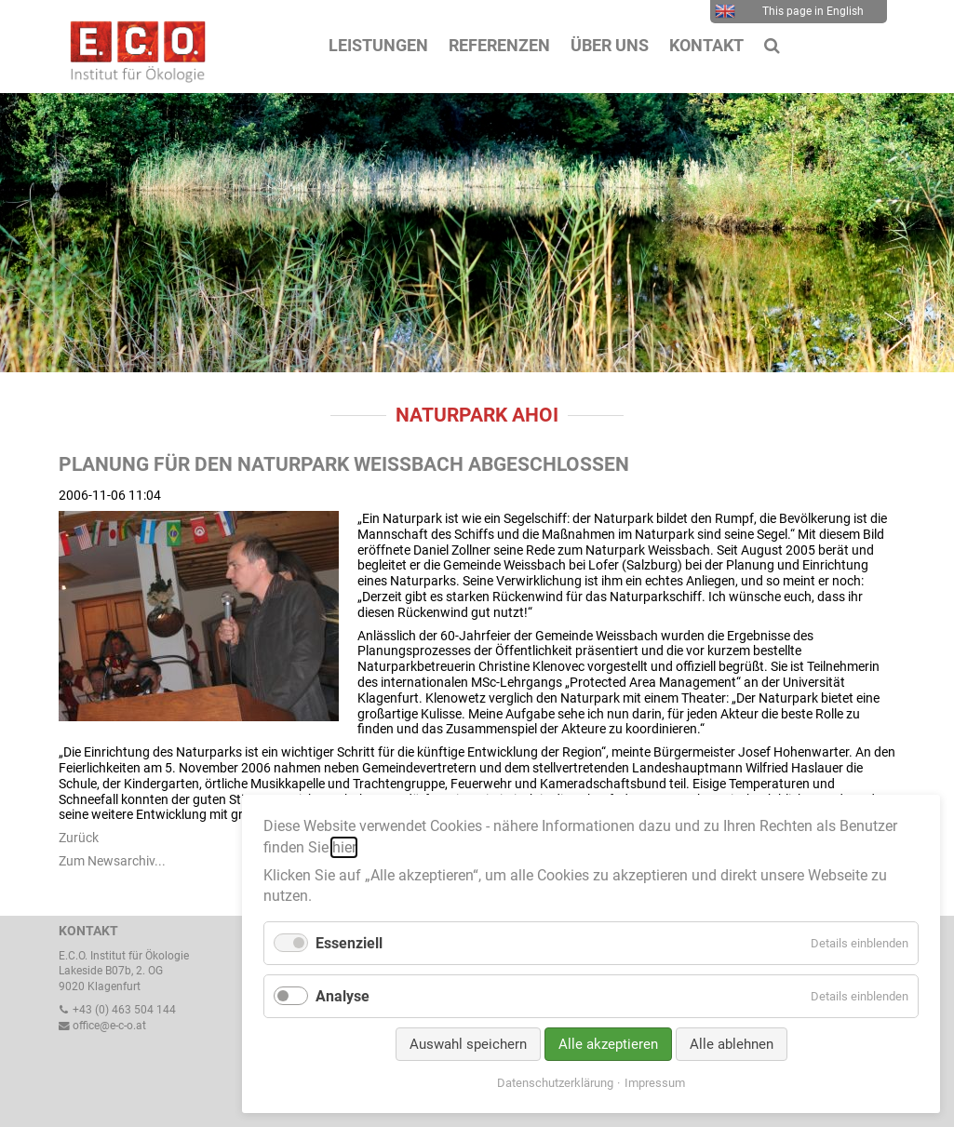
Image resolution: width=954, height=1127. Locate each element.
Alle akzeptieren (608, 1044)
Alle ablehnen (731, 1044)
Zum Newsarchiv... (112, 860)
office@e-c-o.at (102, 1025)
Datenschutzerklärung (555, 1083)
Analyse (343, 996)
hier (344, 847)
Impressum (655, 1083)
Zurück (79, 837)
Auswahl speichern (468, 1044)
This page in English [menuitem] (790, 11)
